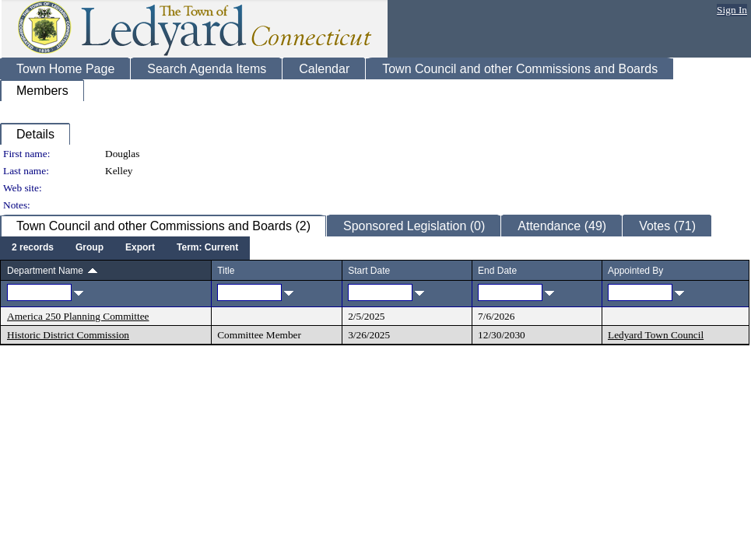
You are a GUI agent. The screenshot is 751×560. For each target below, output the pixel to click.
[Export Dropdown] (140, 248)
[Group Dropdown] (89, 248)
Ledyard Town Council (656, 335)
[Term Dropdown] (207, 248)
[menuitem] (33, 248)
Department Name (45, 270)
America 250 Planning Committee (78, 316)
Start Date (369, 270)
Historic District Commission (68, 335)
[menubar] (125, 248)
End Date (497, 270)
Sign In (732, 10)
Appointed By (635, 270)
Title (225, 270)
